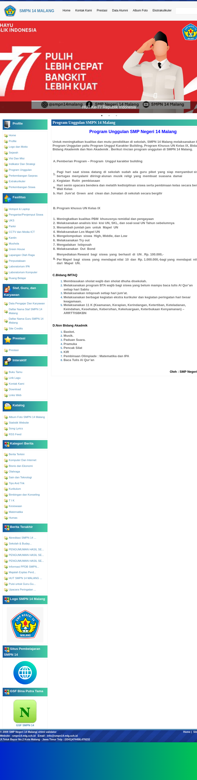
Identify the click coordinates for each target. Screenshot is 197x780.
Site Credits (16, 328)
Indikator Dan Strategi (22, 164)
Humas (13, 517)
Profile (13, 141)
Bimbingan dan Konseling (24, 494)
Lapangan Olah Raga (22, 255)
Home (66, 10)
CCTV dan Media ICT (22, 231)
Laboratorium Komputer (23, 272)
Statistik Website (19, 422)
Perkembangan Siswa (22, 187)
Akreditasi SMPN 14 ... (22, 537)
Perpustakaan (17, 260)
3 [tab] (116, 115)
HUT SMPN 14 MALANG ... (25, 578)
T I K (11, 500)
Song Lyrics (16, 428)
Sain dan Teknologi (20, 477)
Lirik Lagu (15, 377)
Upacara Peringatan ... (22, 589)
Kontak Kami (83, 10)
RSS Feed (15, 434)
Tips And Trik (16, 483)
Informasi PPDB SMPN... (24, 566)
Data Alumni (120, 10)
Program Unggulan (20, 169)
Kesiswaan (15, 506)
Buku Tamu (15, 372)
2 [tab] (109, 115)
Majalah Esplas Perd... (22, 572)
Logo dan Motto (18, 146)
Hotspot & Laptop (19, 209)
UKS (11, 220)
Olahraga (14, 471)
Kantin (13, 237)
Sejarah (13, 152)
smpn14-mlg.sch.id (24, 735)
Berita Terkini (16, 454)
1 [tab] (101, 115)
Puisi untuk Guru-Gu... (22, 583)
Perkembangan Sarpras (23, 175)
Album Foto (140, 10)
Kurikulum (15, 488)
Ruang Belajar (17, 278)
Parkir (12, 226)
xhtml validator (47, 731)
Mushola (14, 243)
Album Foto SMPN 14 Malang (27, 417)
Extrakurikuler (17, 181)
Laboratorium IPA (19, 266)
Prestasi (102, 10)
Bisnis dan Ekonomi (21, 465)
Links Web (15, 395)
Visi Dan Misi (16, 158)
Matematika (16, 511)
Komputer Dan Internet (22, 460)
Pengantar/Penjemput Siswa (26, 214)
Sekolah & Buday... (20, 543)
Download (15, 389)
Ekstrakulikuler (162, 10)
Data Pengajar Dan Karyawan (27, 303)
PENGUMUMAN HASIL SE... (26, 549)
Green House (17, 249)
